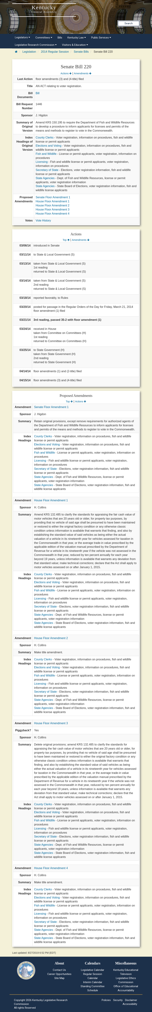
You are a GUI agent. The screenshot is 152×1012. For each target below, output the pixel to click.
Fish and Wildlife (46, 153)
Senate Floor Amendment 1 (53, 197)
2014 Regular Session (55, 51)
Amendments (82, 73)
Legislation (29, 51)
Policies (106, 1000)
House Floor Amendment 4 (52, 213)
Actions (66, 73)
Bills (60, 37)
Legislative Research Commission (36, 44)
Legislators (22, 37)
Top (66, 240)
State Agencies (45, 178)
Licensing (42, 161)
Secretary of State (47, 169)
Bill (37, 93)
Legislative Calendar (92, 970)
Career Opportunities (59, 974)
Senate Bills (81, 51)
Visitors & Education (75, 44)
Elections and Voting (48, 145)
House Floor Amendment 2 (52, 205)
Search (129, 23)
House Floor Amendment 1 (52, 201)
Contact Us (59, 970)
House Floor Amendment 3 (52, 209)
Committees (43, 37)
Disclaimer (131, 1000)
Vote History (43, 220)
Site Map (59, 978)
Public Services (101, 37)
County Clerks (44, 137)
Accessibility (130, 1004)
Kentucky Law (76, 37)
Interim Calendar (92, 982)
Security (118, 1000)
